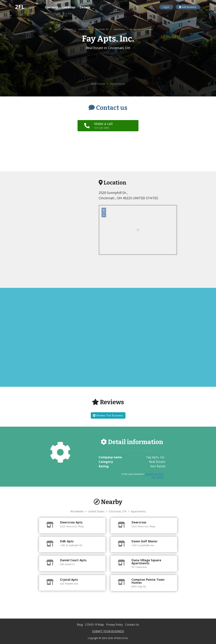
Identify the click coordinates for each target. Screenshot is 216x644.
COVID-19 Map (94, 624)
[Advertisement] (108, 66)
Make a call (104, 125)
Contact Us (132, 624)
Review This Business (108, 415)
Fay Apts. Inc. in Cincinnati (141, 29)
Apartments (119, 29)
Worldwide (68, 29)
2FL (19, 6)
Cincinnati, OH (102, 29)
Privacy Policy (115, 624)
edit (154, 477)
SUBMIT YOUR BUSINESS (108, 631)
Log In (166, 7)
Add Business (187, 7)
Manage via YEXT (154, 474)
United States (84, 29)
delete (160, 477)
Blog (80, 624)
